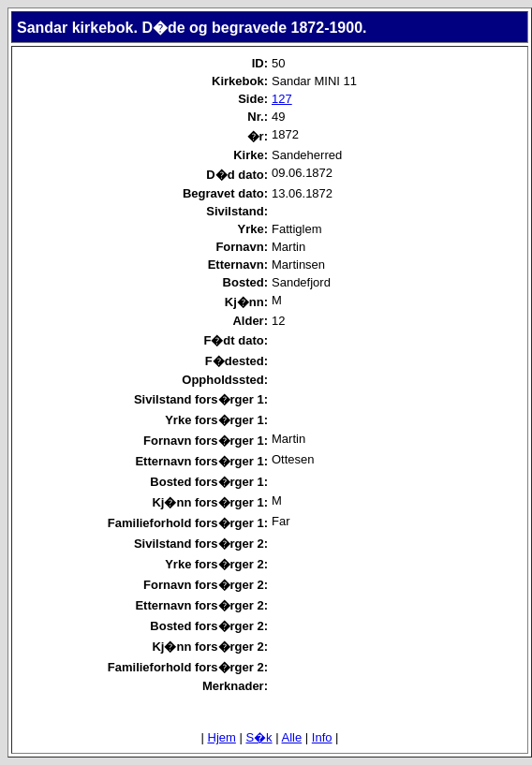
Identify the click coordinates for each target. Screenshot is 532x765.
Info (322, 737)
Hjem (222, 737)
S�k (258, 737)
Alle (292, 737)
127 (282, 99)
